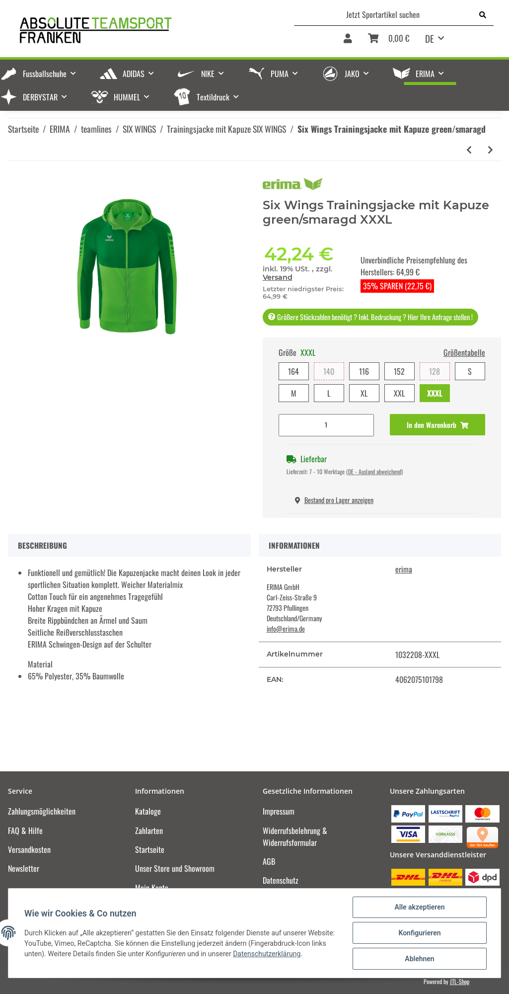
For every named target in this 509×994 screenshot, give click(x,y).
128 (434, 371)
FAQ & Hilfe (25, 830)
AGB (269, 861)
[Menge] (326, 425)
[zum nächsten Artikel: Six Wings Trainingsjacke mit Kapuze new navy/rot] (490, 150)
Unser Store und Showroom (175, 868)
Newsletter (23, 868)
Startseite (149, 849)
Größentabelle (464, 352)
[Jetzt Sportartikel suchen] (383, 14)
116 (364, 371)
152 (399, 371)
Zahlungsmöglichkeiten (41, 811)
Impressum (278, 811)
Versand (277, 277)
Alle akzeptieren (419, 907)
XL (364, 393)
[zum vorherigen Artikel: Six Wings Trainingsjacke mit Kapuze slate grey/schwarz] (469, 150)
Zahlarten (149, 830)
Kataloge (148, 811)
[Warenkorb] (388, 42)
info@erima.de (286, 628)
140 (328, 371)
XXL (399, 393)
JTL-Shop (459, 981)
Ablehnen (419, 959)
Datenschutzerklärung (266, 954)
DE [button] (429, 38)
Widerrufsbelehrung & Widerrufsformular (295, 836)
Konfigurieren (419, 933)
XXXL (434, 393)
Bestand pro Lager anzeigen (334, 500)
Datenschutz (280, 880)
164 (293, 371)
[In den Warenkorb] (437, 424)
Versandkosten (29, 849)
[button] (348, 41)
